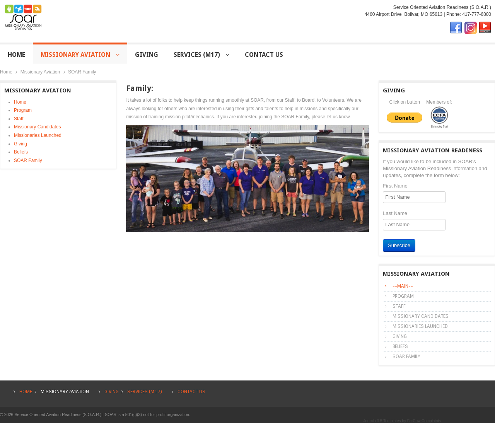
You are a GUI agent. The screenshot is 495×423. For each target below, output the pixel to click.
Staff (18, 118)
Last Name (395, 213)
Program (23, 110)
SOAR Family (28, 160)
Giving (20, 144)
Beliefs (21, 152)
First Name (395, 186)
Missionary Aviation (40, 72)
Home (6, 72)
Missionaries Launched (37, 135)
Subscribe (399, 245)
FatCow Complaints (424, 421)
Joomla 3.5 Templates (382, 421)
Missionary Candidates (37, 127)
